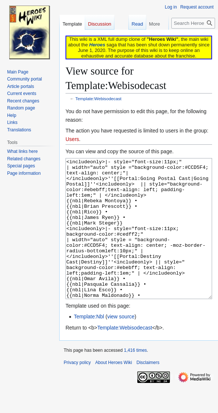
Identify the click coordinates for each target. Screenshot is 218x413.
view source (121, 344)
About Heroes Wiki (113, 390)
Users (72, 139)
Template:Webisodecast (99, 98)
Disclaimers (148, 390)
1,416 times (135, 378)
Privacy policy (77, 390)
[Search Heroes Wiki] (193, 23)
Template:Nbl (89, 344)
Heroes (97, 44)
